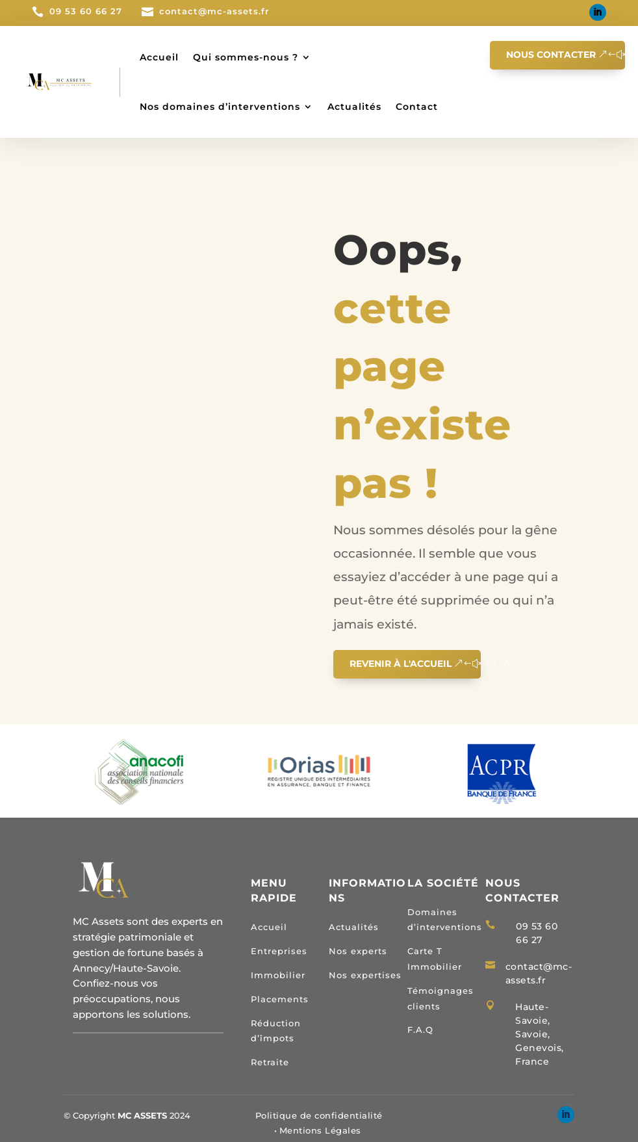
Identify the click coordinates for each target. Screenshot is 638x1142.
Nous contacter (551, 54)
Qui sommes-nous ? (245, 57)
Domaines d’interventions (444, 920)
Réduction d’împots (276, 1031)
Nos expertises (365, 975)
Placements (280, 999)
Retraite (270, 1062)
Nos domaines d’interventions (220, 106)
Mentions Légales (320, 1130)
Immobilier (278, 975)
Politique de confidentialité (319, 1115)
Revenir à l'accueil (401, 663)
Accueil (159, 57)
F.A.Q (420, 1029)
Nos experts (358, 951)
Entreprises (279, 951)
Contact (417, 106)
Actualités (354, 106)
